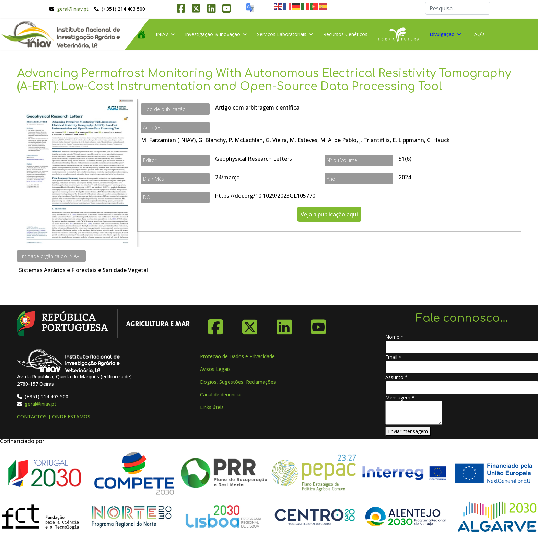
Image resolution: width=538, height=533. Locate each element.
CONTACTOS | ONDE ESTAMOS (53, 416)
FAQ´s (478, 34)
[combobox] (457, 8)
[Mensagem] (413, 413)
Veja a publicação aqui (329, 214)
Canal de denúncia (220, 394)
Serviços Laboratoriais (281, 34)
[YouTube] (318, 324)
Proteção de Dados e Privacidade (237, 356)
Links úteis (212, 407)
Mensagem (399, 397)
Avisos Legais (215, 369)
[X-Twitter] (250, 324)
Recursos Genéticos (345, 34)
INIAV (162, 34)
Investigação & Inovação (212, 34)
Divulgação (442, 34)
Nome (394, 336)
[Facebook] (215, 324)
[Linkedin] (284, 324)
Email (393, 357)
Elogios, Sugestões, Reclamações (238, 381)
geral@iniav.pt (73, 8)
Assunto (396, 377)
